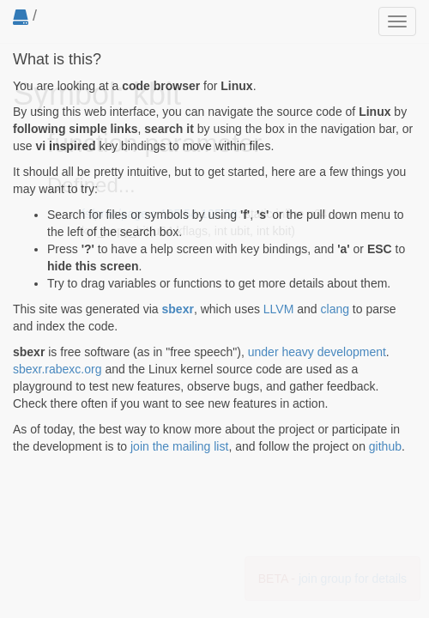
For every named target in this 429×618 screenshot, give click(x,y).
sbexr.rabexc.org (57, 369)
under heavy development (317, 352)
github (385, 446)
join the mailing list (179, 446)
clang (335, 309)
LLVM (278, 309)
